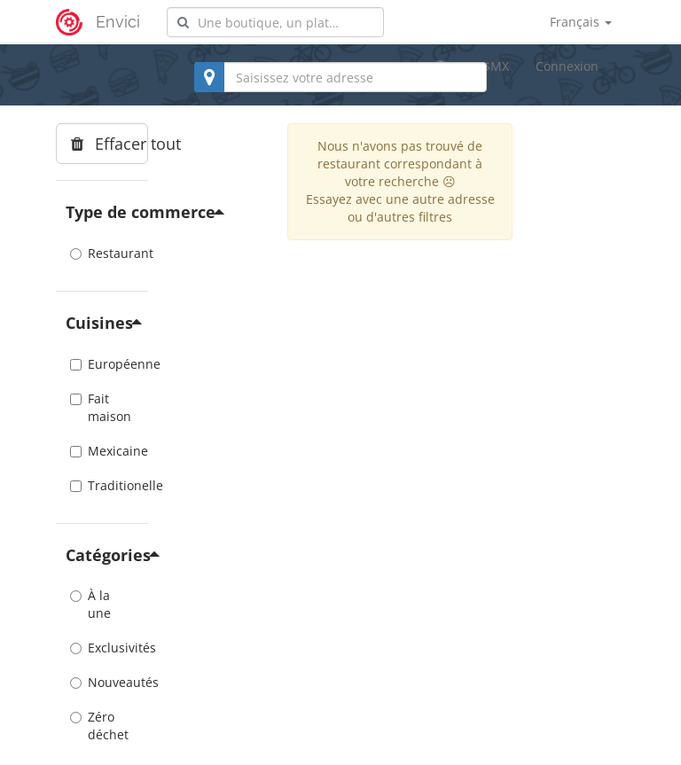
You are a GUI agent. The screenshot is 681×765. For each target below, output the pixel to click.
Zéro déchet (99, 725)
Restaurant (102, 253)
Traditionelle (102, 485)
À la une (90, 604)
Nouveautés (102, 682)
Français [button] (581, 21)
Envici (118, 21)
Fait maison (100, 407)
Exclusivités (102, 647)
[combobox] (275, 22)
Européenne (102, 363)
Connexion (567, 66)
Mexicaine (102, 450)
